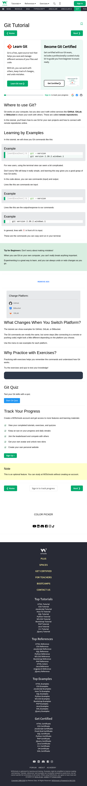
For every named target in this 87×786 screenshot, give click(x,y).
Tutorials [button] (16, 3)
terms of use (39, 777)
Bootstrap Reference (42, 659)
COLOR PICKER (43, 514)
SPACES (43, 564)
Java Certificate (43, 743)
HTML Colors (42, 664)
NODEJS (18, 9)
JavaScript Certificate (43, 728)
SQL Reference (42, 651)
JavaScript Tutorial (43, 609)
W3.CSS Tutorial (43, 619)
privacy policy (56, 777)
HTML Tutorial (43, 604)
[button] (54, 3)
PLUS (43, 558)
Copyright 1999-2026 (18, 781)
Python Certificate (43, 736)
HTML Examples (42, 684)
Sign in (48, 95)
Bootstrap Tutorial (43, 621)
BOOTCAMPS (43, 583)
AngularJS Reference (42, 669)
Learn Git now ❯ (17, 83)
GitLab (14, 313)
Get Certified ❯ (54, 83)
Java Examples (42, 706)
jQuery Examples (42, 711)
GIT (77, 9)
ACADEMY (51, 767)
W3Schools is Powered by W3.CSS (63, 781)
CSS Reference (42, 646)
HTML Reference (42, 644)
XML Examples (42, 708)
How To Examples (42, 691)
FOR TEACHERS (43, 577)
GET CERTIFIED (43, 571)
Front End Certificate (43, 731)
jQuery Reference (42, 671)
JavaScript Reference (42, 649)
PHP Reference (42, 661)
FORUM (33, 767)
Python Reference (42, 654)
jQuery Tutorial (43, 631)
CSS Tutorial (43, 606)
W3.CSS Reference (42, 656)
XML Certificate (43, 751)
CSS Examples (42, 686)
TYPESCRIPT (39, 9)
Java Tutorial (43, 626)
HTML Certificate (43, 723)
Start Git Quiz (12, 400)
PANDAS (7, 9)
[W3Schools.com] (43, 552)
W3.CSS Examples (42, 698)
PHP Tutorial (43, 624)
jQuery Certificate (43, 741)
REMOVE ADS (43, 282)
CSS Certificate (43, 726)
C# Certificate (43, 748)
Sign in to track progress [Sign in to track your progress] (43, 488)
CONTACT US (43, 589)
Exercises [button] (44, 3)
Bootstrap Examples (42, 701)
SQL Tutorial (43, 614)
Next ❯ (76, 33)
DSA (28, 9)
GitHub (14, 303)
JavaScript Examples (42, 689)
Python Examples (42, 696)
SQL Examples (42, 693)
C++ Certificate (43, 746)
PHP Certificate (43, 738)
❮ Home (10, 33)
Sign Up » (10, 455)
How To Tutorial (43, 611)
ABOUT (41, 767)
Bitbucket (15, 308)
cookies (46, 777)
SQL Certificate (43, 733)
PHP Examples (42, 703)
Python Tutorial (43, 616)
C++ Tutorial (43, 629)
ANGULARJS (66, 9)
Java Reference (42, 666)
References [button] (30, 3)
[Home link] (4, 3)
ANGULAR (53, 9)
